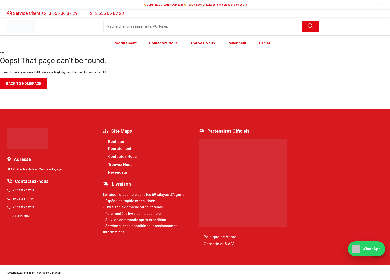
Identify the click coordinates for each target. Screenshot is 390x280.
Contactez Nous (122, 156)
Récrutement (119, 148)
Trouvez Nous (120, 164)
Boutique (116, 141)
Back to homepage (23, 84)
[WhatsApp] (366, 248)
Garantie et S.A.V (219, 244)
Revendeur (117, 172)
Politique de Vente (220, 237)
